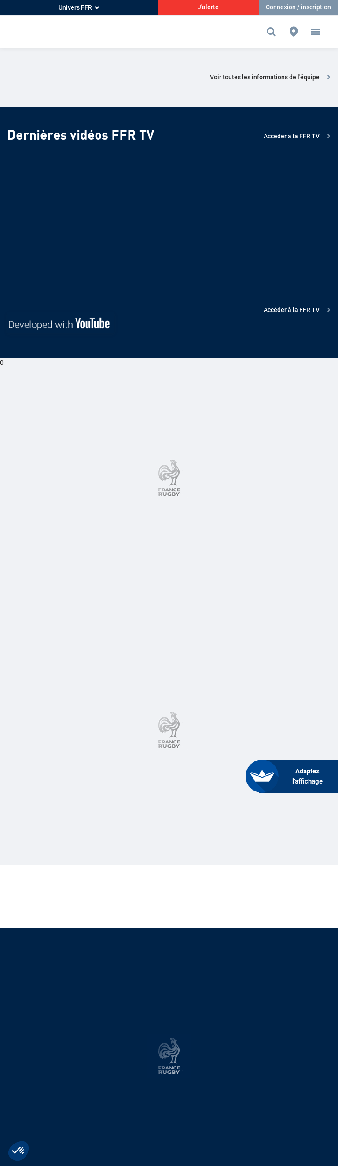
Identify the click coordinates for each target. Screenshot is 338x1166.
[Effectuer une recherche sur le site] (273, 32)
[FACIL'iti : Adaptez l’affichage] (298, 776)
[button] (315, 32)
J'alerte (208, 7)
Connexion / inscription (298, 7)
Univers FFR (79, 7)
